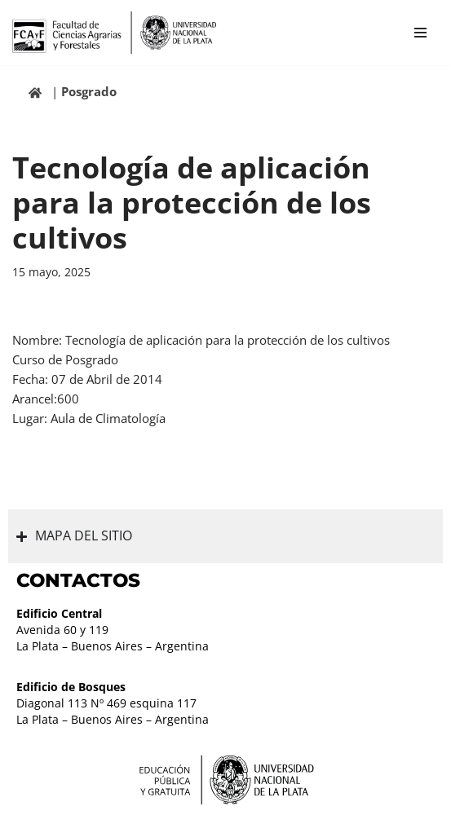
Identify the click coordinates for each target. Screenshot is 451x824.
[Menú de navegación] (420, 33)
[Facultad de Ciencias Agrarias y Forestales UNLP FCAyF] (114, 32)
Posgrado (89, 91)
